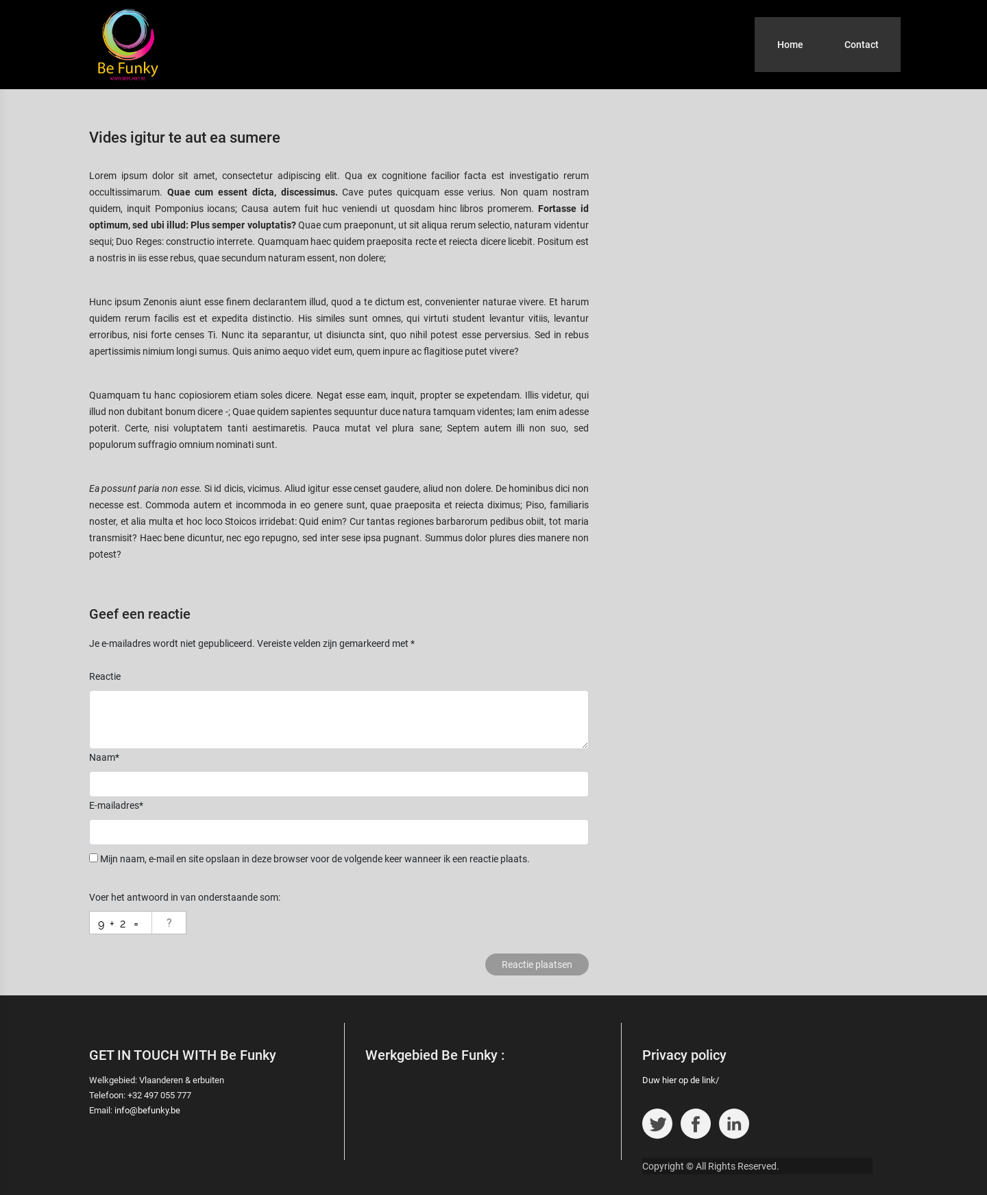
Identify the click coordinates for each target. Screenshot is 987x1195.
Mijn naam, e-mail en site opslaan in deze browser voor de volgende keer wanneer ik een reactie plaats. (315, 858)
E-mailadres (116, 805)
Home (790, 44)
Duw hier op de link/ (680, 1080)
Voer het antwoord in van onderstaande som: (184, 897)
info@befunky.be (147, 1110)
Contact (861, 44)
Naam (104, 757)
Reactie (105, 676)
